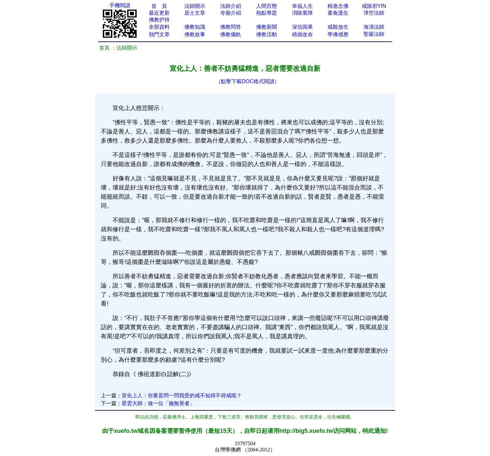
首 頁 (159, 6)
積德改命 (302, 34)
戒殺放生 (338, 27)
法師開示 (194, 6)
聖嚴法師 (373, 34)
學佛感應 (338, 34)
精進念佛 (338, 6)
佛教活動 (266, 34)
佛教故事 (194, 34)
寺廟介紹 (230, 13)
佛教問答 (230, 27)
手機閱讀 (119, 5)
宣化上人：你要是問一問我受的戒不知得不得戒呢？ (182, 395)
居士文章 (194, 13)
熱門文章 (159, 34)
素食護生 (338, 13)
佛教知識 (194, 27)
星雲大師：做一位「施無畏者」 (158, 403)
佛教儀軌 (230, 34)
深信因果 (302, 27)
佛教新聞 (266, 27)
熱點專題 (266, 13)
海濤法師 (373, 27)
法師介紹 (230, 6)
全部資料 (159, 27)
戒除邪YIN (374, 6)
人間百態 (266, 6)
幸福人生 (302, 6)
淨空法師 (373, 13)
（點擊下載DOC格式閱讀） (248, 81)
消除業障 (302, 13)
